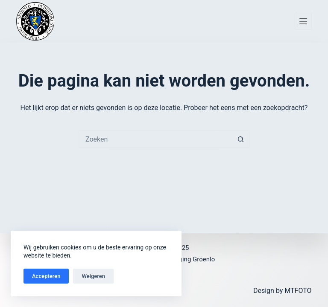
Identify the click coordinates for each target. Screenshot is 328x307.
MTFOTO (297, 291)
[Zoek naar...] (155, 139)
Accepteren (46, 276)
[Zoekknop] (240, 139)
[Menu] (303, 21)
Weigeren (93, 276)
